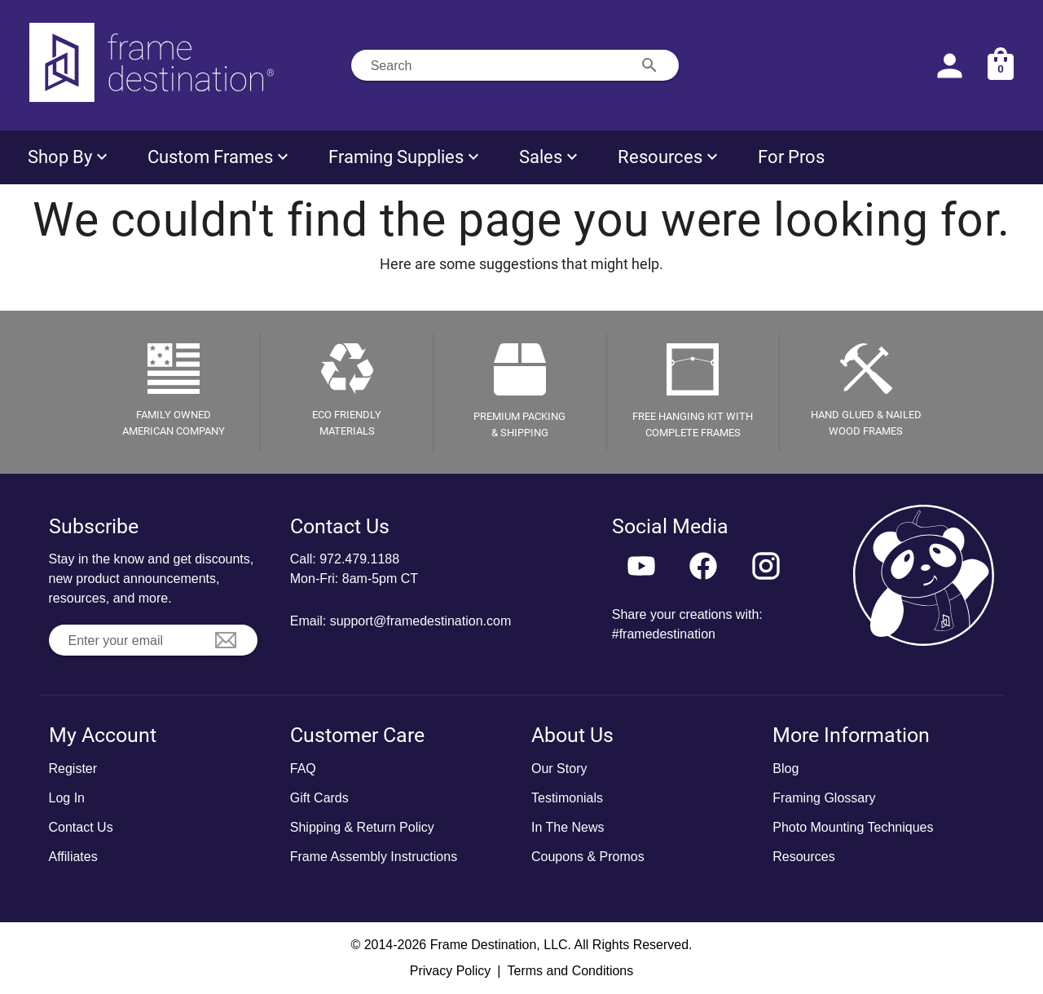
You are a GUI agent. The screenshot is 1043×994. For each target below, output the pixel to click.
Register (73, 768)
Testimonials (567, 798)
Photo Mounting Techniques (852, 827)
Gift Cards (319, 798)
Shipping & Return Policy (362, 827)
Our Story (559, 768)
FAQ (303, 768)
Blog (785, 768)
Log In (67, 798)
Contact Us (81, 827)
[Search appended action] (649, 65)
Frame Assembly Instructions (373, 857)
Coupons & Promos (588, 857)
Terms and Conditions (570, 971)
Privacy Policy (450, 971)
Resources (803, 857)
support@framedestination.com (421, 621)
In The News (568, 827)
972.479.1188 (359, 559)
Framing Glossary (823, 798)
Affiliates (73, 857)
